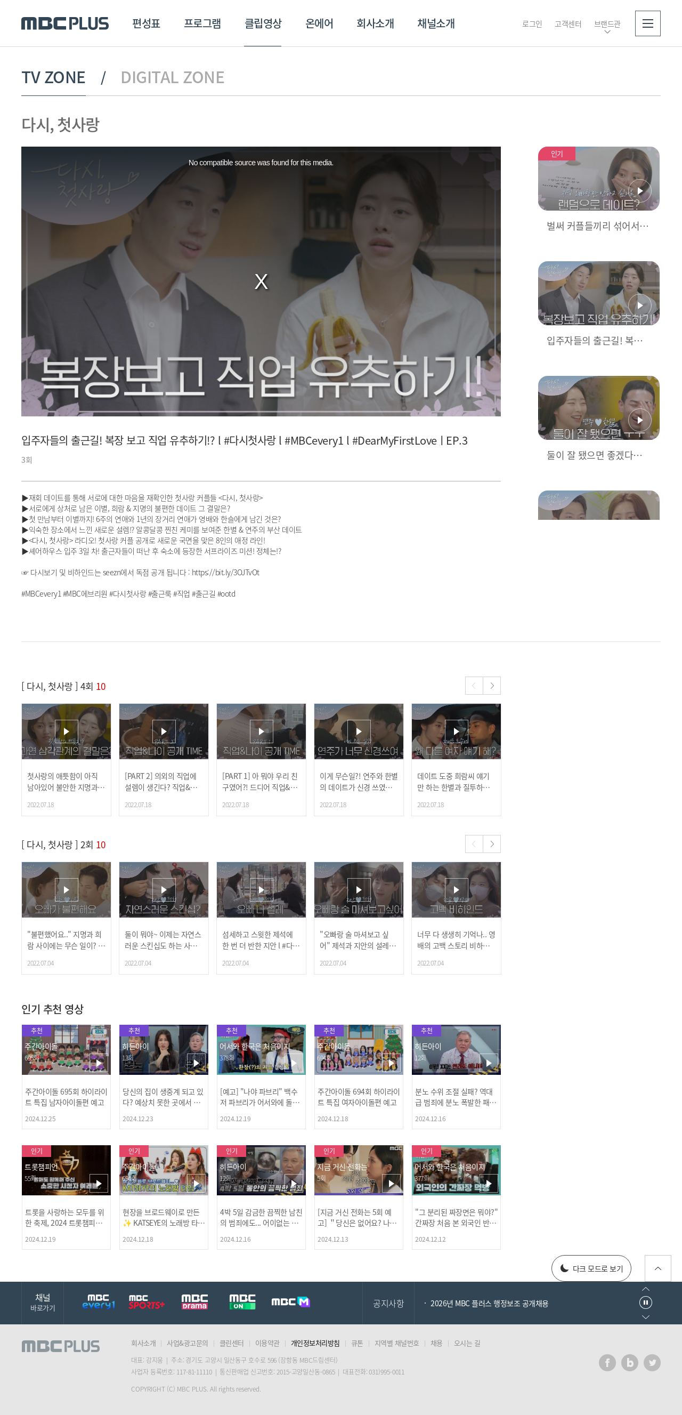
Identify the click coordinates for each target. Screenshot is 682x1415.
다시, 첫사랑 (60, 124)
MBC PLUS (65, 23)
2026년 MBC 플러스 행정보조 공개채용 (490, 1303)
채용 (437, 1343)
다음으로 (646, 1317)
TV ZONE (53, 76)
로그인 (532, 23)
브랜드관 (607, 23)
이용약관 (267, 1343)
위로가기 (658, 1268)
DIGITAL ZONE (172, 76)
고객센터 (568, 23)
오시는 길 (467, 1343)
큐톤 (357, 1343)
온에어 (319, 23)
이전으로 (646, 1289)
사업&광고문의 (187, 1343)
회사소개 (375, 23)
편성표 (146, 23)
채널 (42, 1302)
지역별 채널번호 (397, 1343)
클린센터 (232, 1343)
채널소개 (435, 23)
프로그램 (202, 23)
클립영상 (263, 23)
